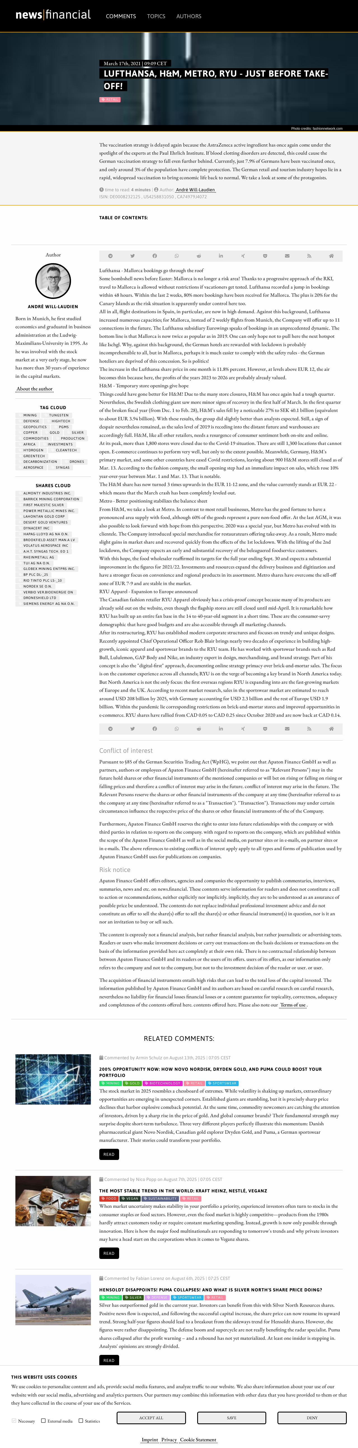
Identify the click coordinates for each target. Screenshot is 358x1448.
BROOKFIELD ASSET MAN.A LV (47, 540)
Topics (156, 16)
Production (70, 438)
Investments (58, 444)
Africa (27, 444)
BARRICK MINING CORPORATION (49, 499)
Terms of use (292, 1004)
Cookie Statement (198, 1439)
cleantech (64, 450)
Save (231, 1417)
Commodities (34, 438)
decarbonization (38, 462)
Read (109, 1154)
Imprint (150, 1439)
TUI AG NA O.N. (34, 563)
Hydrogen (31, 450)
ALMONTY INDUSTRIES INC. (45, 493)
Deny (312, 1417)
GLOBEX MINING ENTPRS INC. (47, 569)
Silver (75, 433)
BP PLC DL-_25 (33, 575)
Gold (52, 433)
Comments (121, 16)
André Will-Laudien (195, 189)
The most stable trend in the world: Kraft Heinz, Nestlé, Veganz (183, 1190)
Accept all (151, 1417)
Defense (29, 421)
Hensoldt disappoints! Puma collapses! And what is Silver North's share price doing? (210, 1289)
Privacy (169, 1439)
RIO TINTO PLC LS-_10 (40, 580)
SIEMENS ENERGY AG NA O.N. (47, 604)
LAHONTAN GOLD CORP (42, 516)
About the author (35, 388)
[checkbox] (14, 1420)
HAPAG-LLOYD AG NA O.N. (44, 534)
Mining (28, 415)
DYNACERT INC (34, 528)
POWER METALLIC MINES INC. (47, 511)
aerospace (31, 468)
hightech (58, 421)
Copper (28, 433)
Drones (74, 462)
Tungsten (56, 415)
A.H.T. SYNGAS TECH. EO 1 (44, 551)
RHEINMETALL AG (36, 557)
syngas (60, 468)
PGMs (61, 427)
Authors (188, 16)
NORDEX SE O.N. (35, 586)
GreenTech (32, 456)
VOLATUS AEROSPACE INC (43, 546)
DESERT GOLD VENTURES (43, 522)
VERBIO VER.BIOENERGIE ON (46, 592)
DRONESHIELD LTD (37, 598)
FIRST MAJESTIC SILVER (41, 505)
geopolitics (33, 427)
